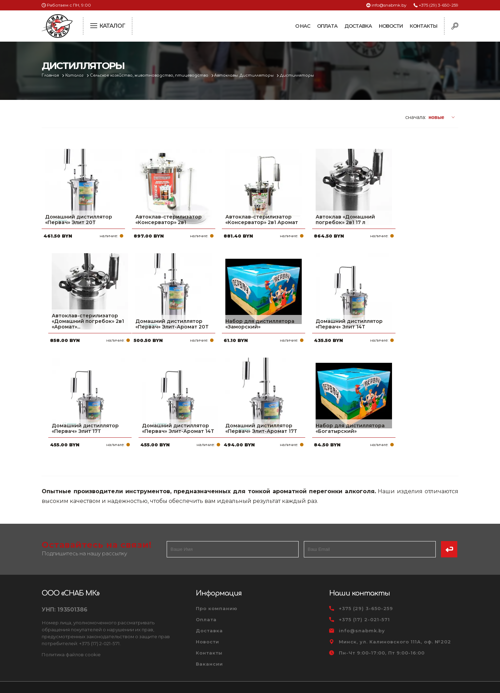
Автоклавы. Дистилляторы (245, 75)
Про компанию (217, 592)
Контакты (423, 26)
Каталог (75, 75)
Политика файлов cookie (71, 638)
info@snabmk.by (389, 5)
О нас (302, 26)
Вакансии (209, 647)
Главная (51, 75)
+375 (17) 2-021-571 (364, 603)
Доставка (358, 26)
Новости (391, 26)
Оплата (327, 26)
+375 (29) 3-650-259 (438, 5)
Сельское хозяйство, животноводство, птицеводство (150, 75)
